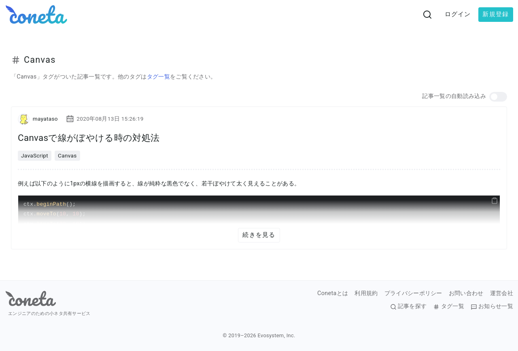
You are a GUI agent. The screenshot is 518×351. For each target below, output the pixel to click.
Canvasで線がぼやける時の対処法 (88, 137)
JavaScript (34, 155)
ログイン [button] (458, 14)
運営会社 (501, 293)
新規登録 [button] (495, 14)
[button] (498, 97)
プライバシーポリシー (413, 293)
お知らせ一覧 (492, 306)
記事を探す (408, 306)
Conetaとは (332, 293)
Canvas (67, 155)
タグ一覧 (158, 76)
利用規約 (366, 293)
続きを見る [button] (258, 234)
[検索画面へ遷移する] (427, 14)
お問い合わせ (466, 293)
